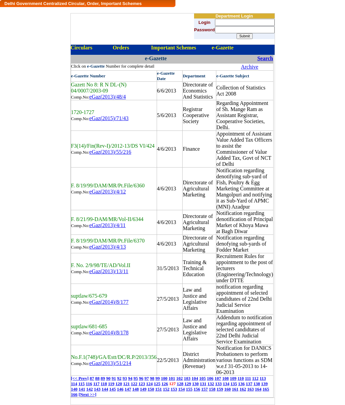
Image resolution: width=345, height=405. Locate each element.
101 (171, 378)
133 (218, 383)
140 (74, 389)
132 (211, 383)
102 (179, 378)
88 (97, 378)
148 (135, 389)
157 (204, 389)
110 (241, 378)
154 (181, 389)
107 (218, 378)
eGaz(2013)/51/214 (110, 363)
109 (233, 378)
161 (235, 389)
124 (149, 383)
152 (166, 389)
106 (210, 378)
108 (225, 378)
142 (89, 389)
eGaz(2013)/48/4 (107, 97)
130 (195, 383)
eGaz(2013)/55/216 (110, 152)
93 (125, 378)
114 (74, 383)
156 (197, 389)
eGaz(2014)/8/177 (108, 302)
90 (108, 378)
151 (158, 389)
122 (134, 383)
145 (112, 389)
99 (157, 378)
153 (173, 389)
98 (152, 378)
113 (262, 378)
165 (265, 389)
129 (188, 383)
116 (89, 383)
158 (212, 389)
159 (220, 389)
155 (189, 389)
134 (226, 383)
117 (96, 383)
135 (233, 383)
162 (243, 389)
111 (248, 378)
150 (151, 389)
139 (264, 383)
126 (164, 383)
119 (111, 383)
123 (141, 383)
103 (187, 378)
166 (74, 394)
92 (119, 378)
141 (82, 389)
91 (114, 378)
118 (104, 383)
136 (241, 383)
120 (119, 383)
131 (203, 383)
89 (103, 378)
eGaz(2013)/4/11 (107, 225)
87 (92, 378)
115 (82, 383)
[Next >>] (87, 394)
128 (180, 383)
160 (227, 389)
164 (258, 389)
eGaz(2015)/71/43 (108, 118)
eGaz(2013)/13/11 (108, 271)
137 (249, 383)
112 (255, 378)
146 (120, 389)
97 (147, 378)
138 (256, 383)
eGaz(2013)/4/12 (107, 191)
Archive (249, 67)
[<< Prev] (80, 378)
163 (250, 389)
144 (105, 389)
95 (135, 378)
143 (97, 389)
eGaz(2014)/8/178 (108, 332)
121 (126, 383)
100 (164, 378)
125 (157, 383)
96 (141, 378)
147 (128, 389)
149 (143, 389)
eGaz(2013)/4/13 (107, 247)
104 (194, 378)
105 (202, 378)
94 (130, 378)
